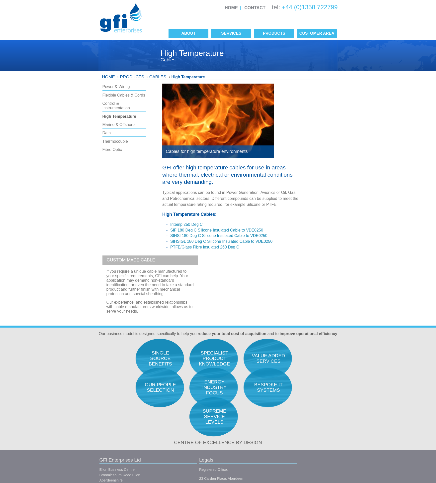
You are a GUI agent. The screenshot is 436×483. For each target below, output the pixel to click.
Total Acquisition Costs (241, 383)
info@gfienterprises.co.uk (119, 432)
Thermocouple (115, 141)
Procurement (293, 396)
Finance (289, 428)
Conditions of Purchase (177, 445)
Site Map (176, 454)
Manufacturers (234, 434)
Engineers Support (298, 389)
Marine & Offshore (118, 124)
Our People (232, 396)
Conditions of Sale (173, 436)
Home (231, 7)
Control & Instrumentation (116, 105)
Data (106, 133)
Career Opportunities (240, 409)
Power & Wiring (116, 87)
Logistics (290, 415)
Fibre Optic (112, 149)
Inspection (291, 409)
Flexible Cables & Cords (123, 95)
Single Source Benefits (241, 440)
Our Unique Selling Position (245, 415)
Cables (157, 76)
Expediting (291, 402)
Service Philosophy (238, 402)
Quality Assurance (237, 389)
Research (291, 383)
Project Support (295, 422)
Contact (254, 7)
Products (132, 76)
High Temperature (188, 77)
